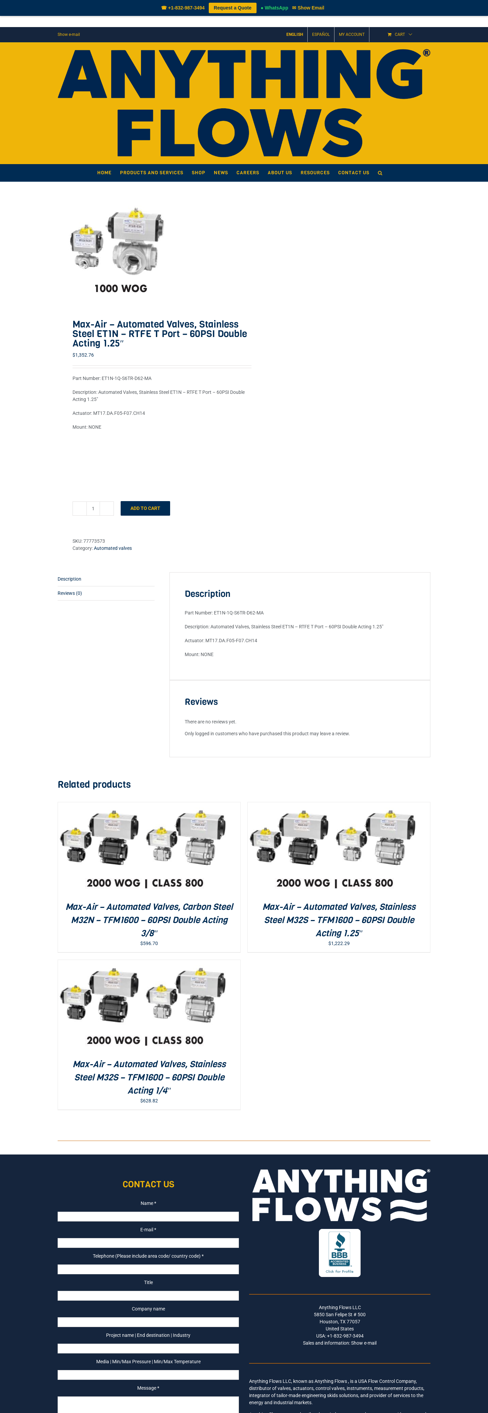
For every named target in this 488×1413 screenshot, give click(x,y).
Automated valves (113, 548)
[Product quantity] (93, 508)
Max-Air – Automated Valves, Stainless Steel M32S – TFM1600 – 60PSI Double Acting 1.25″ (338, 920)
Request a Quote (232, 7)
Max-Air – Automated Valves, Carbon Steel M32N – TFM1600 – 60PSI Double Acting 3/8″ (149, 920)
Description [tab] (69, 579)
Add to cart (145, 508)
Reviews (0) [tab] (70, 593)
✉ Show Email (308, 7)
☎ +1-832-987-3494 (183, 7)
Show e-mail (69, 34)
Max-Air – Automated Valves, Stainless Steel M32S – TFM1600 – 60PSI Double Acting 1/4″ (149, 1077)
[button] (380, 172)
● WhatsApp (274, 7)
